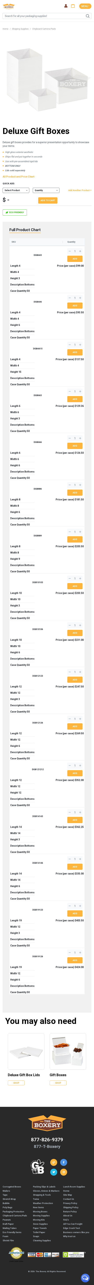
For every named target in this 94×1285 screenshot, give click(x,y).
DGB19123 (37, 910)
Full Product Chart (25, 230)
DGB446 (38, 302)
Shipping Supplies (20, 29)
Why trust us (69, 1236)
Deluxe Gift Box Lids (24, 1075)
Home (5, 29)
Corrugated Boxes (12, 1187)
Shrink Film (8, 1240)
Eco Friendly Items (12, 1232)
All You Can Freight (72, 1224)
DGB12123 (37, 676)
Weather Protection (43, 1203)
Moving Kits (39, 1220)
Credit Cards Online (16, 1261)
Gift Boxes (58, 1075)
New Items (38, 1207)
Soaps (36, 1236)
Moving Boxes (40, 1211)
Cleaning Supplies (42, 1240)
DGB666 (38, 442)
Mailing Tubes (10, 1228)
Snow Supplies (40, 1224)
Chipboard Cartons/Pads (44, 29)
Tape (5, 1195)
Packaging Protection (13, 1211)
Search (87, 16)
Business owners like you (76, 1232)
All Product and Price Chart (18, 176)
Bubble (6, 1203)
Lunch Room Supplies (74, 1187)
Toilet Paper (39, 1232)
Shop (16, 1083)
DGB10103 (37, 582)
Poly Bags (7, 1207)
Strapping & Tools (42, 1195)
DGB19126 (37, 956)
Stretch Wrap (9, 1199)
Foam (5, 1236)
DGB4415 (37, 348)
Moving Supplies (41, 1215)
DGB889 (38, 536)
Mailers (6, 1191)
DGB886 (38, 489)
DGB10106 (37, 629)
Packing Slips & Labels (44, 1187)
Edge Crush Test (71, 1228)
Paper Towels (40, 1228)
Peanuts (7, 1220)
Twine (36, 1199)
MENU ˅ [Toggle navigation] (85, 6)
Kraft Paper (8, 1224)
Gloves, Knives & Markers (46, 1191)
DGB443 (38, 255)
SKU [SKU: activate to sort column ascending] (14, 242)
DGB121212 (38, 769)
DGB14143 (37, 816)
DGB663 (38, 395)
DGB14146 (37, 863)
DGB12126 (37, 723)
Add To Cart (47, 200)
